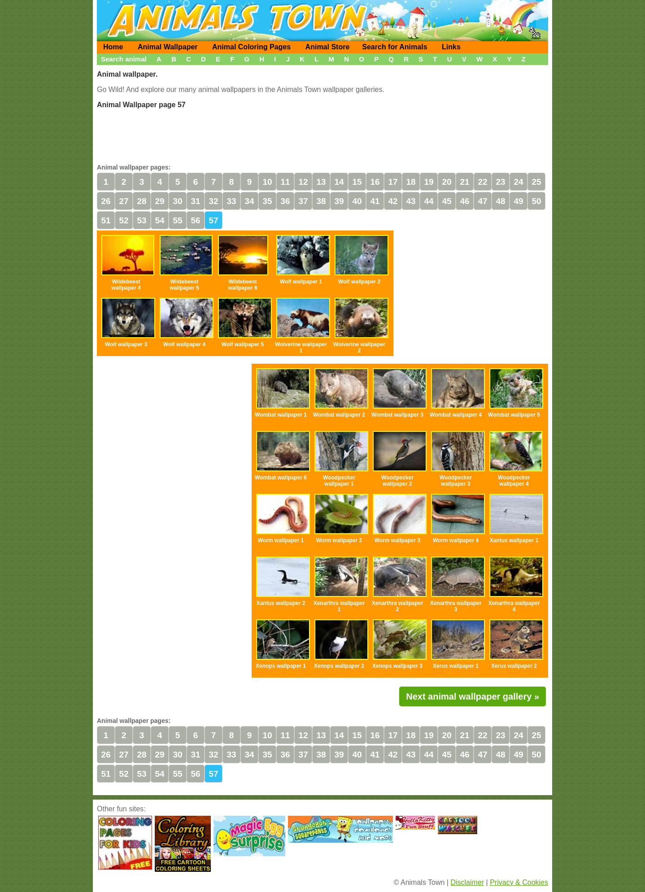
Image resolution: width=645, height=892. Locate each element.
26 (105, 201)
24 (518, 182)
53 (141, 220)
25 (536, 182)
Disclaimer (467, 882)
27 (123, 201)
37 (303, 201)
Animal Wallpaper (168, 47)
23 (500, 182)
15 (357, 182)
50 (536, 201)
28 (141, 201)
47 (482, 201)
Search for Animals (394, 47)
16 (374, 182)
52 (123, 220)
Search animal (124, 59)
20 (446, 182)
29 (159, 201)
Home (113, 47)
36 (285, 201)
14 (339, 182)
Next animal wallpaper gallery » (472, 696)
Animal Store (327, 47)
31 (195, 201)
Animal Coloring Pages (251, 47)
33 (231, 201)
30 (177, 201)
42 (392, 201)
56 (195, 220)
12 (303, 182)
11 (285, 182)
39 (339, 201)
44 (428, 201)
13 (321, 182)
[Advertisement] (322, 135)
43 (410, 201)
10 (267, 182)
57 (213, 220)
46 (464, 201)
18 (410, 182)
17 (392, 182)
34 (249, 201)
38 (321, 201)
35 (267, 201)
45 (446, 201)
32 (213, 201)
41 (374, 201)
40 (357, 201)
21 (464, 182)
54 (159, 220)
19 (428, 182)
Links (451, 47)
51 (105, 220)
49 (518, 201)
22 (482, 182)
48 (500, 201)
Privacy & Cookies (519, 882)
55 (177, 220)
